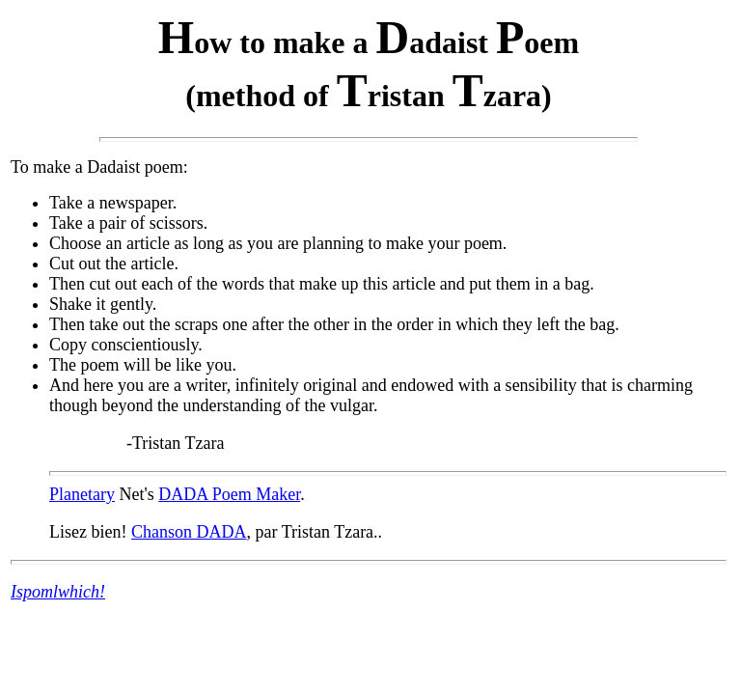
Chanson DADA (189, 532)
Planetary (82, 494)
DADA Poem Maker (229, 494)
